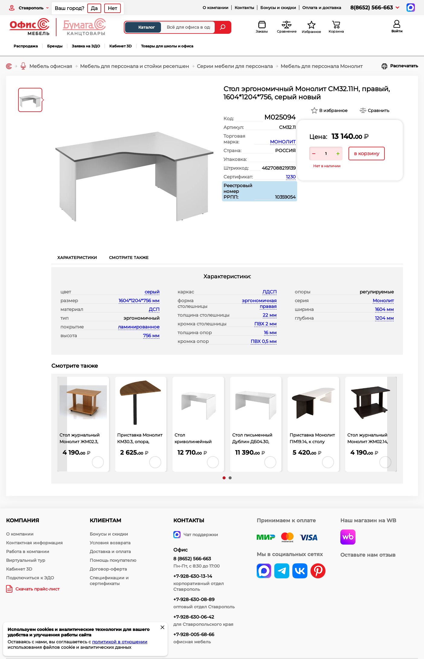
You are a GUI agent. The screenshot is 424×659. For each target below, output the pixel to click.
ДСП (154, 309)
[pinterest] (318, 571)
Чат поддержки (195, 534)
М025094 (280, 117)
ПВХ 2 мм (265, 324)
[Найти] (223, 27)
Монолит (383, 300)
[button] (224, 477)
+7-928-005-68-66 (193, 634)
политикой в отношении (119, 642)
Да (94, 8)
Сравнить (378, 110)
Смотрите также (129, 257)
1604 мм (384, 309)
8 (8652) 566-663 (192, 558)
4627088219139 (279, 168)
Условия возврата (110, 542)
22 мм (270, 315)
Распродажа (26, 46)
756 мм (151, 335)
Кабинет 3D (120, 46)
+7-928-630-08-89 (193, 599)
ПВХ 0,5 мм (264, 341)
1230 (291, 177)
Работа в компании (27, 551)
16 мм (270, 332)
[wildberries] (347, 537)
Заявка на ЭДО (86, 46)
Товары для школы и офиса (167, 46)
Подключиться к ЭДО (30, 578)
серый (152, 292)
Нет (112, 8)
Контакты (244, 7)
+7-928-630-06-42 (193, 617)
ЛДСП (269, 292)
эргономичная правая (259, 303)
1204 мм (384, 318)
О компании (215, 7)
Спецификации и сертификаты (109, 580)
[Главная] (9, 66)
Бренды (55, 46)
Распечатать (400, 66)
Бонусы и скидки (278, 7)
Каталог (141, 27)
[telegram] (281, 571)
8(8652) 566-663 (371, 8)
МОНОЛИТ (283, 142)
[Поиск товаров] (169, 27)
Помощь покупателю (113, 560)
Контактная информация (34, 542)
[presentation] (62, 424)
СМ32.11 (287, 127)
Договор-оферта (108, 569)
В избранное (333, 110)
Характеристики (77, 257)
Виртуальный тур (25, 560)
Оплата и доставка (321, 7)
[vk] (264, 571)
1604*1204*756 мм (139, 300)
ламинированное (138, 327)
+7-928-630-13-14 (192, 576)
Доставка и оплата (110, 551)
